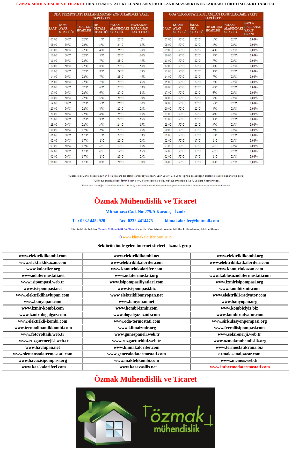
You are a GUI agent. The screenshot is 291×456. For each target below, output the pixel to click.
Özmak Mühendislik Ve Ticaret (117, 229)
